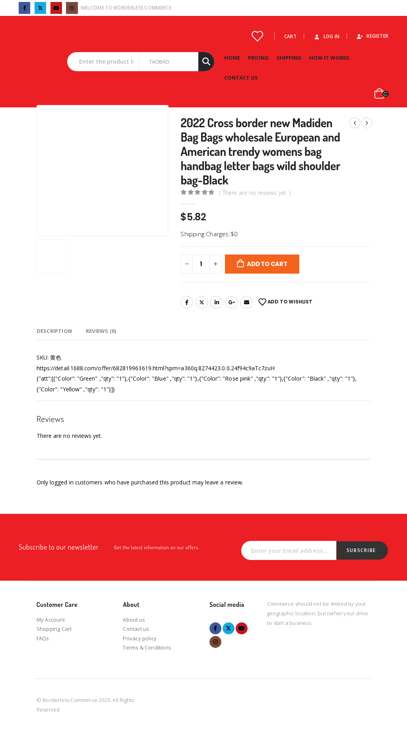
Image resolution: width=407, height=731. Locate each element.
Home (232, 57)
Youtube (242, 628)
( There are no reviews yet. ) (255, 192)
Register (372, 36)
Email (246, 302)
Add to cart (267, 264)
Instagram (215, 642)
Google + (231, 302)
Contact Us (241, 77)
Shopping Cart (54, 628)
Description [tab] (54, 330)
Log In (326, 36)
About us (134, 619)
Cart (290, 36)
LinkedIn (216, 302)
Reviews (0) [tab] (101, 330)
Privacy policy (140, 638)
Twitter (202, 302)
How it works (329, 57)
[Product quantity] (201, 264)
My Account (51, 619)
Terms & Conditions (147, 647)
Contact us (136, 628)
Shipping (289, 57)
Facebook (186, 302)
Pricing (258, 57)
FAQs (43, 638)
